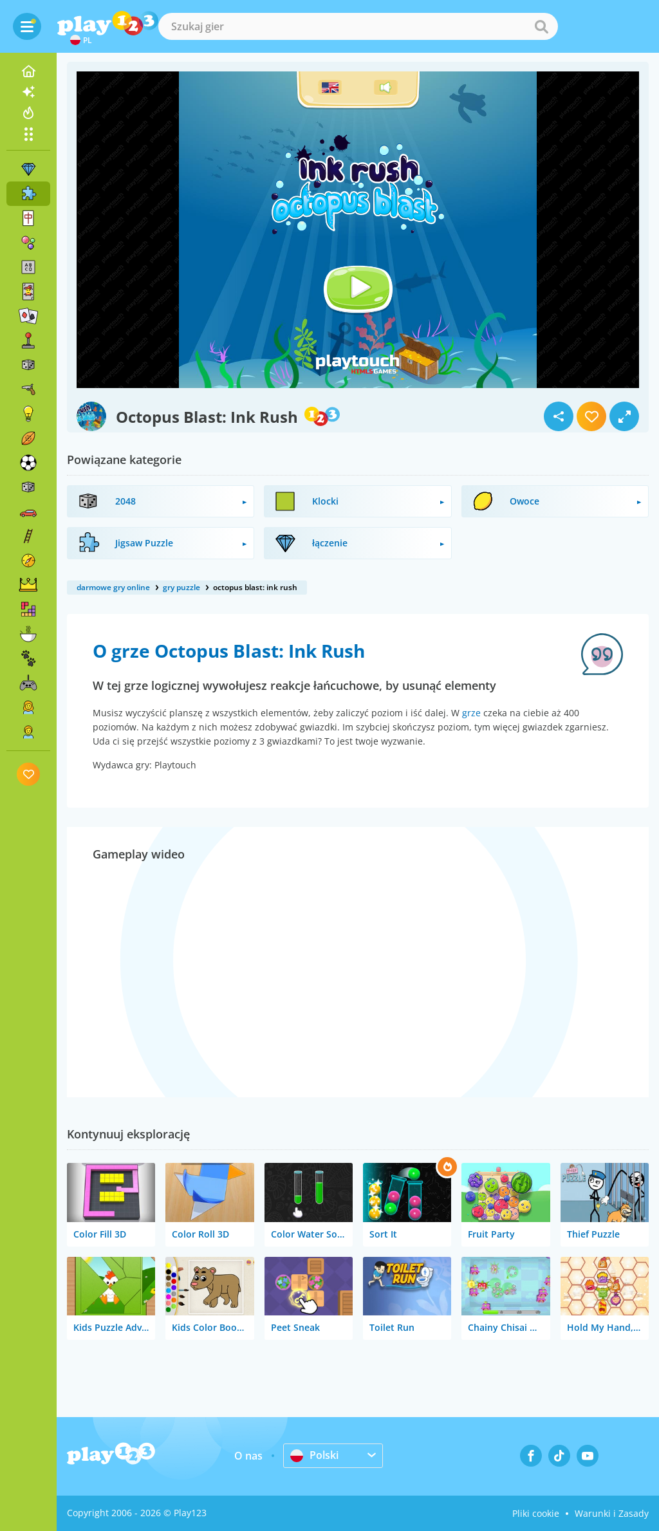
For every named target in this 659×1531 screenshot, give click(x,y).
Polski (314, 1455)
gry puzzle (181, 587)
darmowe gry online (113, 587)
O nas (248, 1456)
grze (471, 713)
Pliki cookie (535, 1513)
